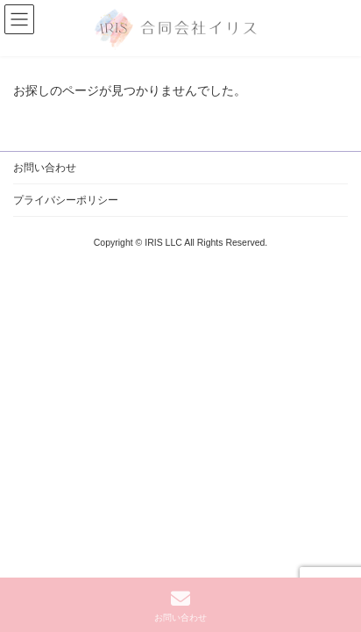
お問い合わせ (44, 168)
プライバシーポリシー (65, 200)
